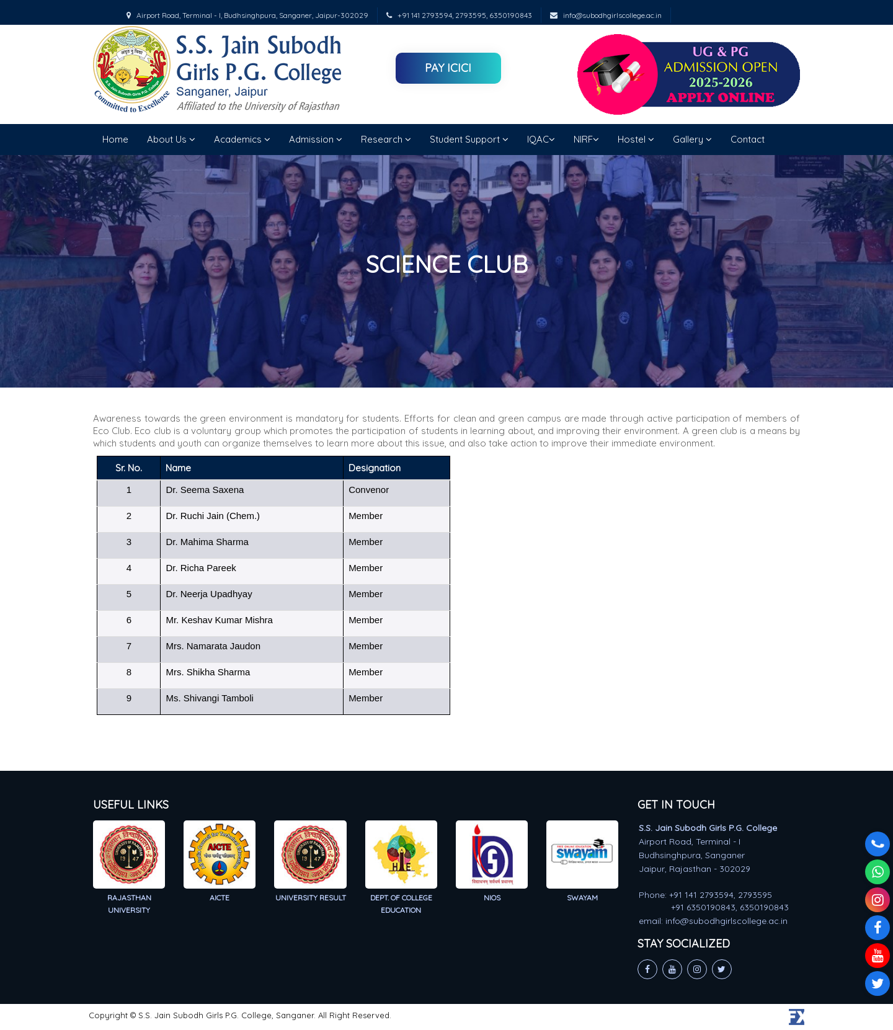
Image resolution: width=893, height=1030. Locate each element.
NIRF (586, 139)
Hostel (636, 139)
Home (115, 139)
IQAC (541, 139)
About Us (171, 139)
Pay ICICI (448, 68)
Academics (242, 139)
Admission (315, 139)
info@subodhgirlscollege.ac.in (606, 15)
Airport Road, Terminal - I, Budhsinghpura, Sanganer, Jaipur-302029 (247, 15)
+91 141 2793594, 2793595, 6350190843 (459, 15)
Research (386, 139)
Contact (748, 139)
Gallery (692, 139)
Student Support (469, 139)
